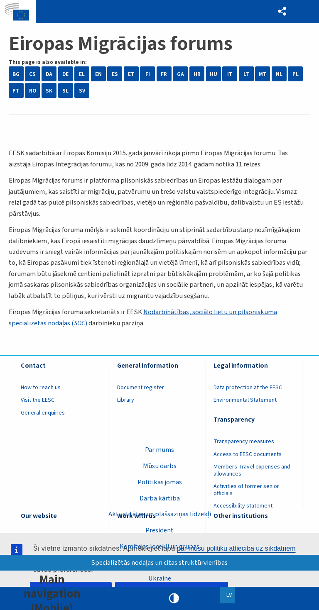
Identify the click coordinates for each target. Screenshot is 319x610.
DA (49, 74)
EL (82, 74)
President (159, 530)
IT (230, 74)
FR (164, 74)
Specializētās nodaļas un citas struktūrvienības (159, 562)
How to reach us (41, 387)
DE (65, 74)
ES (115, 74)
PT (16, 91)
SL (65, 91)
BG (16, 74)
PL (295, 74)
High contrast (174, 598)
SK (49, 91)
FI (147, 74)
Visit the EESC (37, 400)
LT (246, 74)
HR (197, 74)
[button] (282, 12)
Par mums (159, 449)
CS (32, 74)
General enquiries (43, 413)
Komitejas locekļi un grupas (159, 546)
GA (180, 74)
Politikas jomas (159, 482)
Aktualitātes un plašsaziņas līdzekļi (159, 514)
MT (263, 74)
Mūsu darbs (160, 466)
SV (82, 91)
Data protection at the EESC (247, 387)
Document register (140, 387)
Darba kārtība (160, 498)
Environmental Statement (245, 400)
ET (131, 74)
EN (98, 74)
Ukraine (159, 578)
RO (32, 91)
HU (213, 74)
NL (279, 74)
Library (125, 400)
